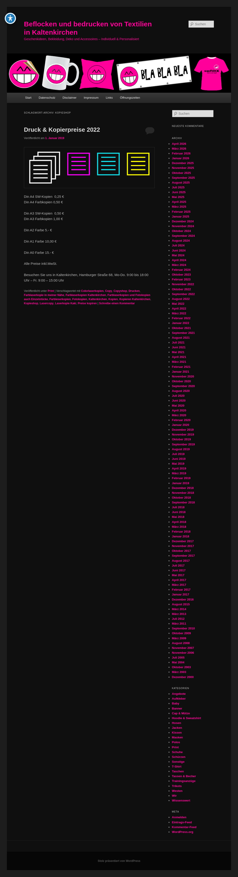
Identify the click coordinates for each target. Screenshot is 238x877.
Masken (177, 737)
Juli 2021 (178, 342)
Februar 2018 (181, 531)
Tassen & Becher (184, 776)
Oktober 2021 (181, 328)
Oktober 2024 (181, 231)
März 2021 (179, 361)
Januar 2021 (180, 371)
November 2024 (183, 226)
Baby (175, 703)
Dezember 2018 (183, 488)
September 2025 (183, 177)
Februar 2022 (181, 318)
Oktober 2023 (181, 274)
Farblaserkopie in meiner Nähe (44, 295)
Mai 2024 (178, 255)
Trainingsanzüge (184, 781)
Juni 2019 (179, 459)
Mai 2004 (178, 662)
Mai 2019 (178, 463)
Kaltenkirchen (98, 299)
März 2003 (179, 672)
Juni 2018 (179, 512)
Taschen (178, 771)
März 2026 (179, 148)
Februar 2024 (181, 269)
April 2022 (179, 308)
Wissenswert (181, 800)
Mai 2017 (178, 575)
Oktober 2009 (181, 633)
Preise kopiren (87, 303)
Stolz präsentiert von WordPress (119, 861)
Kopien (113, 299)
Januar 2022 (180, 323)
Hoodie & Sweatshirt (186, 718)
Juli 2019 (178, 454)
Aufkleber (179, 698)
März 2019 (179, 473)
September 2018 (183, 502)
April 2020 (179, 410)
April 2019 (179, 468)
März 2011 (179, 623)
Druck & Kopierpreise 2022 (62, 129)
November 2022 (183, 284)
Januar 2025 (180, 216)
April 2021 (179, 357)
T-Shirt (176, 766)
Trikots (177, 786)
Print (51, 291)
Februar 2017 (181, 589)
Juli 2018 (178, 507)
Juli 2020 (178, 395)
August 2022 (181, 299)
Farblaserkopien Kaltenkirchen (86, 295)
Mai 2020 (178, 405)
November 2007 (183, 648)
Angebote (179, 693)
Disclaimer (70, 97)
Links (109, 97)
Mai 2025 (178, 197)
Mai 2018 (178, 517)
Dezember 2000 (183, 677)
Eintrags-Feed (182, 822)
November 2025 (183, 168)
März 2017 (179, 585)
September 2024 (183, 235)
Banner (177, 708)
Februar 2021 (181, 367)
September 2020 (183, 386)
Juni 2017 (179, 570)
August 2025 (181, 182)
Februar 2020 (181, 420)
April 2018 (179, 522)
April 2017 (179, 580)
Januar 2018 (180, 536)
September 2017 (183, 555)
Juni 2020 (179, 400)
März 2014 (179, 609)
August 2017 (181, 560)
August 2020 (181, 391)
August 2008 (181, 643)
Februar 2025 (181, 211)
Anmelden (179, 817)
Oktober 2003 (181, 667)
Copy (108, 291)
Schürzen (179, 757)
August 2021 (181, 337)
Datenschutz (47, 97)
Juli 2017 (178, 565)
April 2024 (179, 260)
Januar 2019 (180, 483)
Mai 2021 (178, 352)
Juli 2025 (178, 187)
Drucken (134, 291)
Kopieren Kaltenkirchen (134, 299)
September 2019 (183, 444)
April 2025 (179, 202)
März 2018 (179, 526)
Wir (174, 795)
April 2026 (179, 143)
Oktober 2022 (181, 289)
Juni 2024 (179, 250)
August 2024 (181, 240)
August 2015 (181, 604)
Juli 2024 (178, 245)
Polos (176, 742)
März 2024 (179, 265)
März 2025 (179, 206)
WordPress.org (182, 832)
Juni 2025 (179, 192)
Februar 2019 (181, 478)
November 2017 (183, 546)
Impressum (91, 97)
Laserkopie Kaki (65, 303)
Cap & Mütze (181, 713)
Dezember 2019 (183, 429)
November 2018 (183, 492)
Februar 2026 (181, 153)
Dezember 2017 (183, 541)
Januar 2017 (180, 594)
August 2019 (181, 449)
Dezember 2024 (183, 221)
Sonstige (178, 761)
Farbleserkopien (60, 299)
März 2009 (179, 638)
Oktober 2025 (181, 173)
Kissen (177, 732)
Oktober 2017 (181, 551)
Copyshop (120, 291)
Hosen (176, 723)
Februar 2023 (181, 279)
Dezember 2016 (183, 599)
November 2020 (183, 376)
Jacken (177, 727)
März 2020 (179, 415)
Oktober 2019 (181, 439)
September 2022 (183, 294)
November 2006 (183, 652)
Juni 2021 (179, 347)
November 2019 (183, 434)
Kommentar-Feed (184, 827)
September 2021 (183, 333)
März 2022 (179, 313)
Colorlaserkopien (92, 291)
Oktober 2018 (181, 497)
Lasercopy (47, 303)
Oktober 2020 (181, 381)
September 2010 (183, 628)
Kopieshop (31, 303)
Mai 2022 (178, 303)
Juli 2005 (178, 657)
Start (28, 97)
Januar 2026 (180, 158)
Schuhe (177, 752)
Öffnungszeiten (130, 97)
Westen (177, 791)
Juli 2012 (178, 618)
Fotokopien (79, 299)
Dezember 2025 (183, 163)
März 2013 (179, 614)
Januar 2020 (180, 425)
